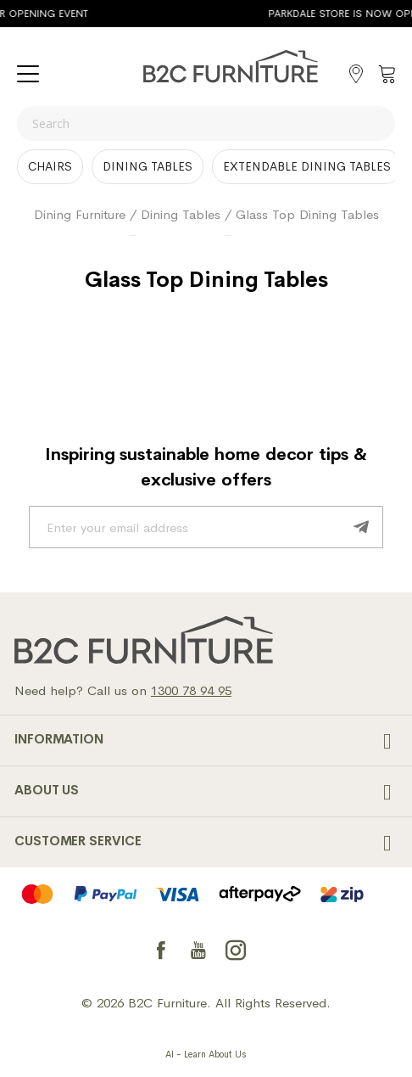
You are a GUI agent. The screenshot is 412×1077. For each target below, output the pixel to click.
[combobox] (206, 123)
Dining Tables (147, 166)
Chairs (50, 166)
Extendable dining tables (307, 166)
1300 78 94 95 (191, 690)
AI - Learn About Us (206, 1054)
